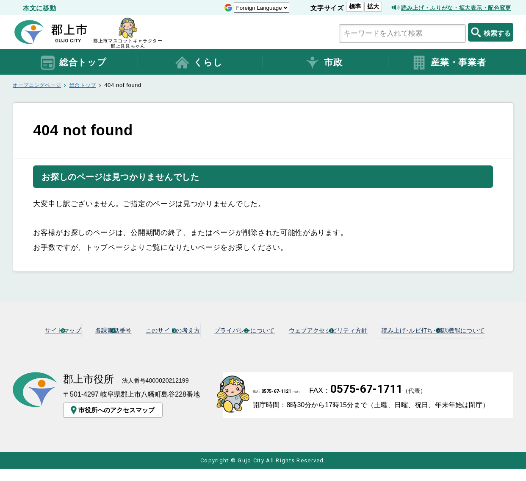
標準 (336, 6)
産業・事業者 (448, 63)
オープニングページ (39, 85)
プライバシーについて (315, 329)
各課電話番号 (151, 329)
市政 (323, 63)
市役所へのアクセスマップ (113, 422)
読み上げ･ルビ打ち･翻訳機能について (267, 343)
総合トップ (73, 63)
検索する (491, 32)
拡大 (354, 6)
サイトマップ (88, 329)
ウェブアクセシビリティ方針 (419, 329)
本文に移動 (39, 7)
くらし (198, 63)
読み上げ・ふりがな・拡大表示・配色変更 (448, 7)
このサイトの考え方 (226, 329)
